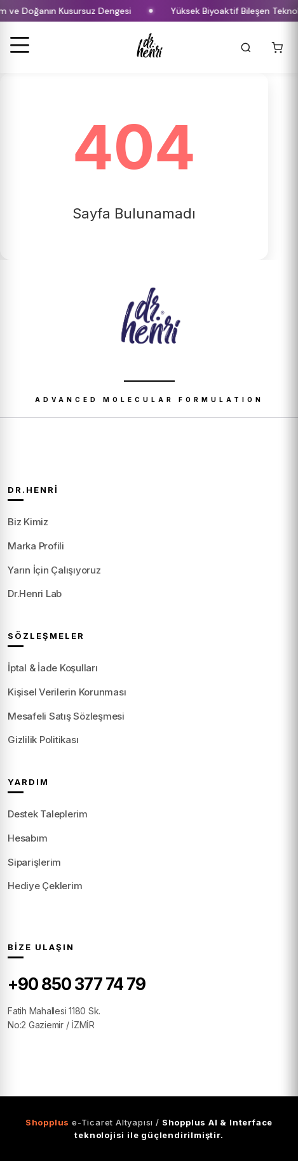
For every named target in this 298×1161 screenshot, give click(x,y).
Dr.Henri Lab (35, 593)
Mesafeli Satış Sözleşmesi (66, 716)
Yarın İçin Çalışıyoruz (54, 570)
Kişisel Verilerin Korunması (67, 692)
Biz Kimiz (28, 522)
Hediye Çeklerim (45, 886)
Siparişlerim (34, 862)
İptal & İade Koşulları (53, 668)
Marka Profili (36, 546)
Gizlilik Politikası (43, 740)
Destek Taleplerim (48, 814)
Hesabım (27, 838)
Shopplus (47, 1122)
